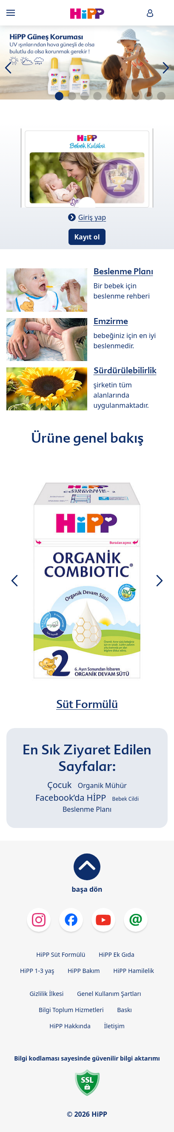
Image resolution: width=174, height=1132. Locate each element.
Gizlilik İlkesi (46, 994)
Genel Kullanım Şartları (109, 994)
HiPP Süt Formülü (60, 954)
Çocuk (59, 785)
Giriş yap (92, 217)
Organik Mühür (102, 785)
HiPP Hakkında (69, 1026)
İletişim (114, 1026)
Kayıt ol (87, 237)
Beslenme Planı (87, 809)
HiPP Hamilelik (133, 971)
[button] (150, 13)
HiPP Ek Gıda (116, 954)
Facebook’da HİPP (70, 797)
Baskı (124, 1010)
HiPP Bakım (84, 971)
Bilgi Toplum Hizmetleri (71, 1010)
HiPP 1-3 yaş (37, 971)
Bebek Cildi (125, 798)
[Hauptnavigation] (12, 13)
